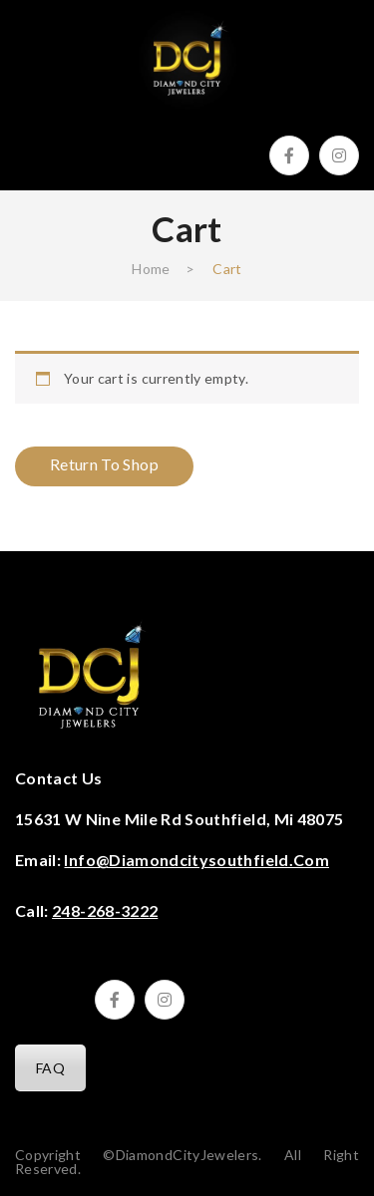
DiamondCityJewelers (187, 1154)
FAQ (50, 1067)
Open (30, 145)
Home (151, 268)
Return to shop (104, 463)
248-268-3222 (105, 910)
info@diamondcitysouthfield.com (196, 859)
